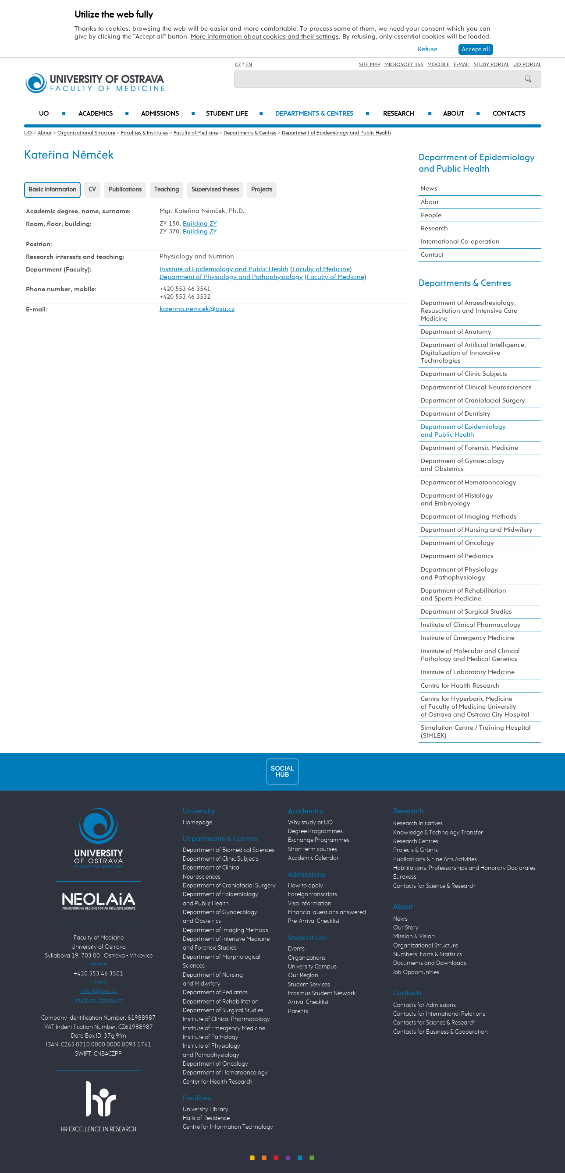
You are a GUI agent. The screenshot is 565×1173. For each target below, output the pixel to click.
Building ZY (200, 223)
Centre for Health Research (460, 685)
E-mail (462, 64)
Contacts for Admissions (424, 1005)
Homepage (197, 823)
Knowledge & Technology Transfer (438, 833)
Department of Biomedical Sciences (228, 850)
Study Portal (491, 64)
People (431, 215)
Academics (103, 114)
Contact (432, 254)
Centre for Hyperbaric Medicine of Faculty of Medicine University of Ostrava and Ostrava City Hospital (475, 707)
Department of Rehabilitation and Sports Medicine (463, 594)
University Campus (312, 967)
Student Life (234, 114)
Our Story (406, 928)
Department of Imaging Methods (469, 516)
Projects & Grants (415, 850)
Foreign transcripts (312, 894)
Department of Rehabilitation (221, 1002)
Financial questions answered (327, 912)
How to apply (305, 886)
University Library (205, 1109)
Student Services (309, 985)
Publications (125, 190)
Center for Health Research (217, 1082)
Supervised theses (215, 190)
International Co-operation (460, 241)
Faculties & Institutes (144, 133)
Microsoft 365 (403, 64)
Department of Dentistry (455, 413)
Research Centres (415, 841)
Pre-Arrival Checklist (314, 921)
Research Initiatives (418, 823)
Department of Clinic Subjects (464, 374)
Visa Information (309, 904)
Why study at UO (310, 823)
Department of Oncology (457, 543)
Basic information (52, 190)
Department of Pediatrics (457, 556)
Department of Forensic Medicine (469, 448)
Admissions (168, 114)
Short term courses (312, 849)
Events (296, 949)
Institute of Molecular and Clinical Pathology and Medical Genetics (470, 655)
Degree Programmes (315, 831)
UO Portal (527, 64)
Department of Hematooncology (468, 482)
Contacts (509, 114)
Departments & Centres (322, 114)
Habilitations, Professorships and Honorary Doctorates (464, 868)
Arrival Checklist (308, 1002)
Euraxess (404, 877)
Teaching (166, 190)
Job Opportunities (416, 972)
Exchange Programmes (318, 840)
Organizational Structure (86, 133)
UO (52, 114)
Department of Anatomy (456, 332)
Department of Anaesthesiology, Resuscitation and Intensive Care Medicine (469, 311)
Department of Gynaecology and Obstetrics (463, 465)
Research (407, 114)
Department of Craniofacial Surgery (473, 400)
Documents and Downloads (429, 963)
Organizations (307, 958)
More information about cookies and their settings (265, 36)
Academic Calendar (313, 858)
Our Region (303, 975)
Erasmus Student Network (322, 993)
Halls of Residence (206, 1118)
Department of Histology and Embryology (457, 499)
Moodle (438, 64)
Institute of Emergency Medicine (468, 638)
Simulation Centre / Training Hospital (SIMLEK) (476, 731)
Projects (261, 190)
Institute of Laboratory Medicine (468, 672)
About (461, 114)
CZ (238, 64)
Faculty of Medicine (196, 133)
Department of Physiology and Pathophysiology (231, 277)
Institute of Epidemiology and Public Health (224, 269)
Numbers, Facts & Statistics (427, 954)
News (429, 188)
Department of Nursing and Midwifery (477, 529)
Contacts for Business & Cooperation (440, 1032)
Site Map (369, 64)
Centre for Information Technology (228, 1127)
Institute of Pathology (210, 1037)
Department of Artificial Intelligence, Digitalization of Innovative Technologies (473, 353)
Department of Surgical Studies (466, 611)
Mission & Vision (414, 936)
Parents (298, 1011)
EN (248, 64)
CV (92, 190)
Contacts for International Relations (439, 1014)
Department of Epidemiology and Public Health (336, 133)
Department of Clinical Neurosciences (476, 387)
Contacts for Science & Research (434, 886)
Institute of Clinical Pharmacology (471, 625)
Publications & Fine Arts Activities (435, 859)
